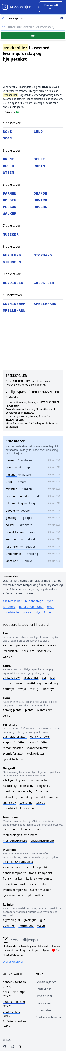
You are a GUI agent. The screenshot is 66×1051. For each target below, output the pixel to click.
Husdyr (7, 683)
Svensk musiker (40, 890)
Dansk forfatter (40, 737)
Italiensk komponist (39, 878)
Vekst (6, 715)
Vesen (41, 926)
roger (8, 166)
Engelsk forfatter (14, 742)
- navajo (14, 1002)
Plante (29, 710)
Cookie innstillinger (48, 1017)
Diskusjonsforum (14, 962)
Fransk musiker (13, 878)
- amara (11, 1011)
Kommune (27, 808)
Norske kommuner (31, 607)
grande (40, 194)
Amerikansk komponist (18, 862)
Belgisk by (43, 786)
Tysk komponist (13, 895)
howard (40, 200)
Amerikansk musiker (16, 867)
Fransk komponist (40, 873)
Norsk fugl (51, 683)
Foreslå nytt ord (46, 982)
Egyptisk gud (11, 920)
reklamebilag (14, 503)
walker (9, 214)
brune (8, 159)
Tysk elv (8, 656)
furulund (12, 255)
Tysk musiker (35, 895)
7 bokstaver (12, 225)
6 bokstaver (12, 184)
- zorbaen (14, 982)
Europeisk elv (19, 645)
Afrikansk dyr (11, 678)
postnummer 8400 (18, 496)
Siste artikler (44, 996)
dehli (39, 159)
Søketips (10, 112)
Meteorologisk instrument (20, 835)
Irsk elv (52, 645)
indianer (11, 474)
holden (9, 200)
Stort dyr (48, 689)
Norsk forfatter (38, 742)
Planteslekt (44, 710)
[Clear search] (62, 18)
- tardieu (14, 1021)
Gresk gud (30, 920)
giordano (43, 255)
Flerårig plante (12, 710)
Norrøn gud (26, 926)
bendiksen (13, 283)
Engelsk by (25, 791)
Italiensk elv (10, 651)
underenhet (13, 554)
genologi (11, 518)
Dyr (38, 612)
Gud (42, 920)
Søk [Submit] (33, 36)
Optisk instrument (42, 841)
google (10, 511)
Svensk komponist (15, 890)
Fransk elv (37, 645)
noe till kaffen (15, 532)
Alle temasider (12, 601)
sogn (7, 138)
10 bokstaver (12, 295)
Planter (27, 612)
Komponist (40, 867)
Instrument (10, 829)
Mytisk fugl (34, 683)
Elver (50, 607)
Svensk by (26, 803)
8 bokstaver (12, 246)
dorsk (9, 467)
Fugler (48, 612)
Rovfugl (34, 689)
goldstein (44, 283)
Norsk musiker (38, 884)
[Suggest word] (51, 6)
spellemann (45, 304)
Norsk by (26, 797)
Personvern (43, 1003)
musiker (11, 235)
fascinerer (12, 547)
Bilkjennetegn (34, 601)
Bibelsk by (26, 786)
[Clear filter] (33, 27)
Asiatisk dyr (31, 678)
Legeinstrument (31, 829)
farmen (9, 194)
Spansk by (9, 803)
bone (7, 132)
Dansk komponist (14, 873)
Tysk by (40, 803)
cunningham (14, 304)
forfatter (11, 489)
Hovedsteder (11, 612)
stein (8, 173)
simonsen (12, 262)
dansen (10, 460)
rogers (40, 207)
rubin (39, 166)
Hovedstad (10, 808)
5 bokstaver (12, 150)
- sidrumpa (14, 992)
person (9, 207)
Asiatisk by (10, 786)
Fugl (52, 678)
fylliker (10, 525)
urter (9, 482)
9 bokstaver (12, 274)
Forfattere (9, 607)
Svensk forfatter (13, 753)
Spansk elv (44, 651)
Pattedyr (8, 689)
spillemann (14, 311)
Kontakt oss (43, 989)
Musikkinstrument (15, 841)
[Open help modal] (17, 112)
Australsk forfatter (15, 737)
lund (38, 132)
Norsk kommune (47, 797)
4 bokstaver (12, 123)
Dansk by (9, 791)
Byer (50, 601)
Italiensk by (10, 797)
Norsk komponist (14, 884)
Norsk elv (28, 651)
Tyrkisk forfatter (13, 759)
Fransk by (42, 791)
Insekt (19, 683)
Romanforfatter (13, 748)
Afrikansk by (39, 780)
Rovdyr (22, 689)
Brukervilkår (44, 1010)
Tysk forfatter (36, 753)
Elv (5, 645)
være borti (12, 561)
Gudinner (9, 926)
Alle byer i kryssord (15, 780)
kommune (12, 539)
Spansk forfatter (36, 748)
